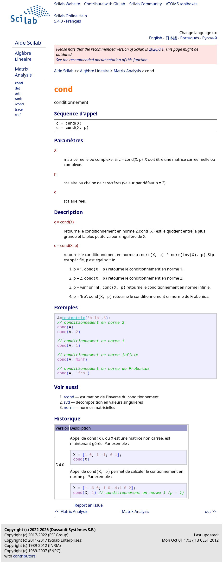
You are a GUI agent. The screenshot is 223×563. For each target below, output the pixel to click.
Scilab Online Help (70, 15)
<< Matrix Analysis (71, 511)
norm (69, 407)
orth (18, 93)
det (17, 88)
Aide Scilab (28, 42)
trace (19, 109)
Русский (209, 38)
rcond (19, 104)
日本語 (171, 38)
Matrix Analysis (23, 72)
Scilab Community (145, 3)
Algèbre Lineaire (23, 56)
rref (17, 114)
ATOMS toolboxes (182, 3)
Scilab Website (67, 3)
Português (189, 38)
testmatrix (73, 318)
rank (18, 98)
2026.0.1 (156, 49)
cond (19, 83)
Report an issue (88, 505)
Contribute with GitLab (104, 3)
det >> (210, 511)
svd (67, 402)
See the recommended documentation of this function (101, 59)
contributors (24, 556)
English (155, 38)
